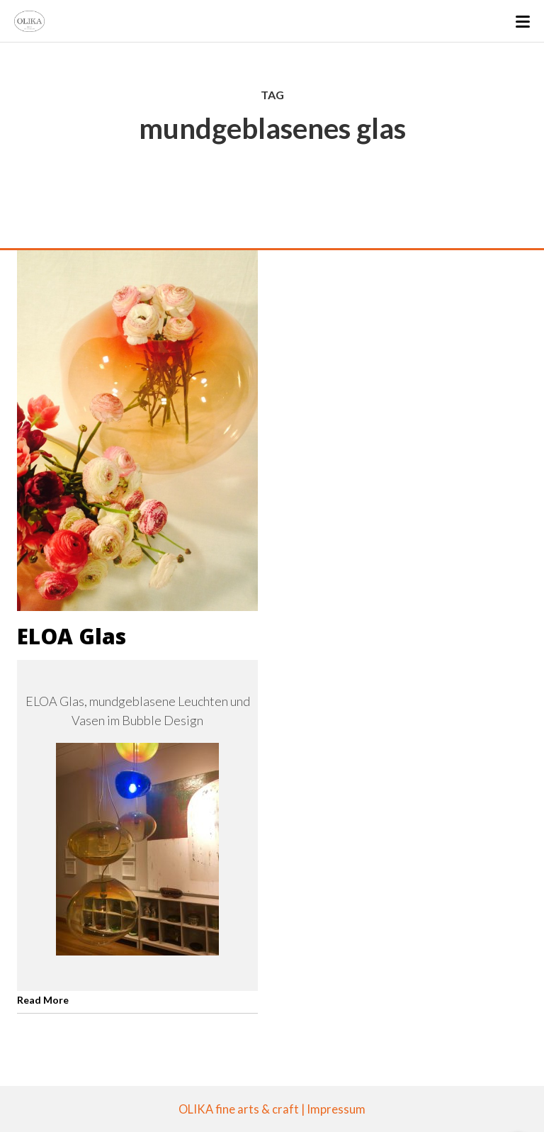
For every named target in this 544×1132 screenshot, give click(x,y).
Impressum (336, 1109)
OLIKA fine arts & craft (238, 1109)
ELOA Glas (71, 636)
